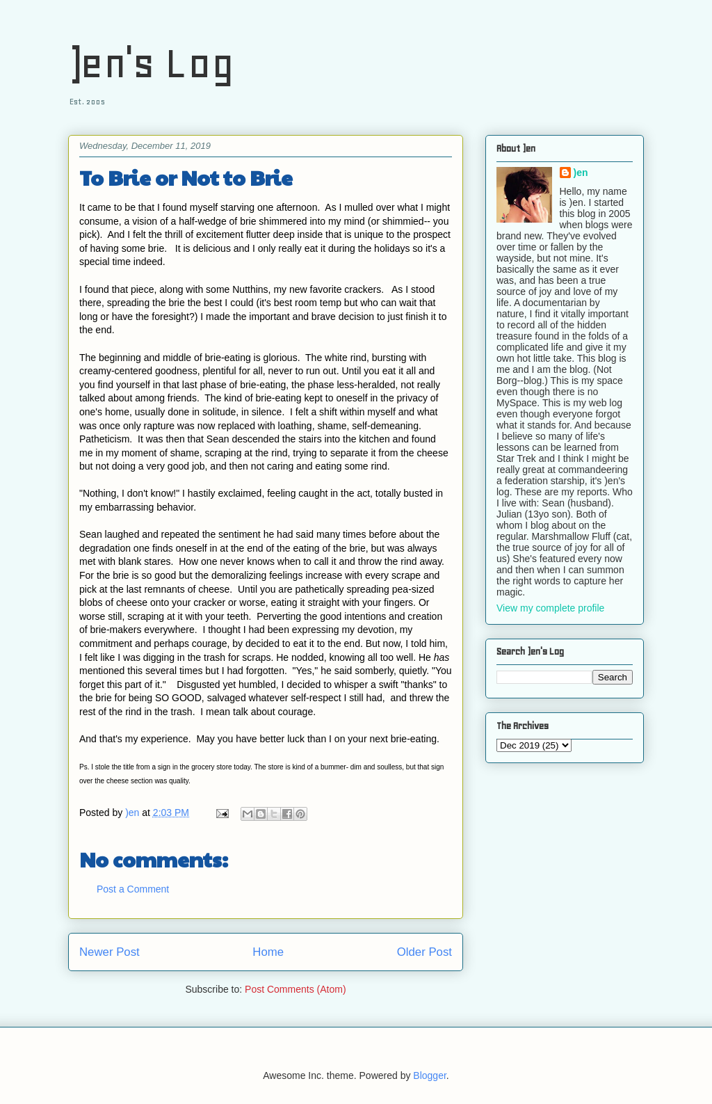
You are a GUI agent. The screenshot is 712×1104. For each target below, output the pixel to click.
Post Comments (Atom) (295, 989)
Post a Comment (133, 889)
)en (581, 172)
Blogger (429, 1075)
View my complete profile (550, 608)
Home (268, 952)
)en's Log (151, 63)
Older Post (424, 952)
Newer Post (109, 952)
